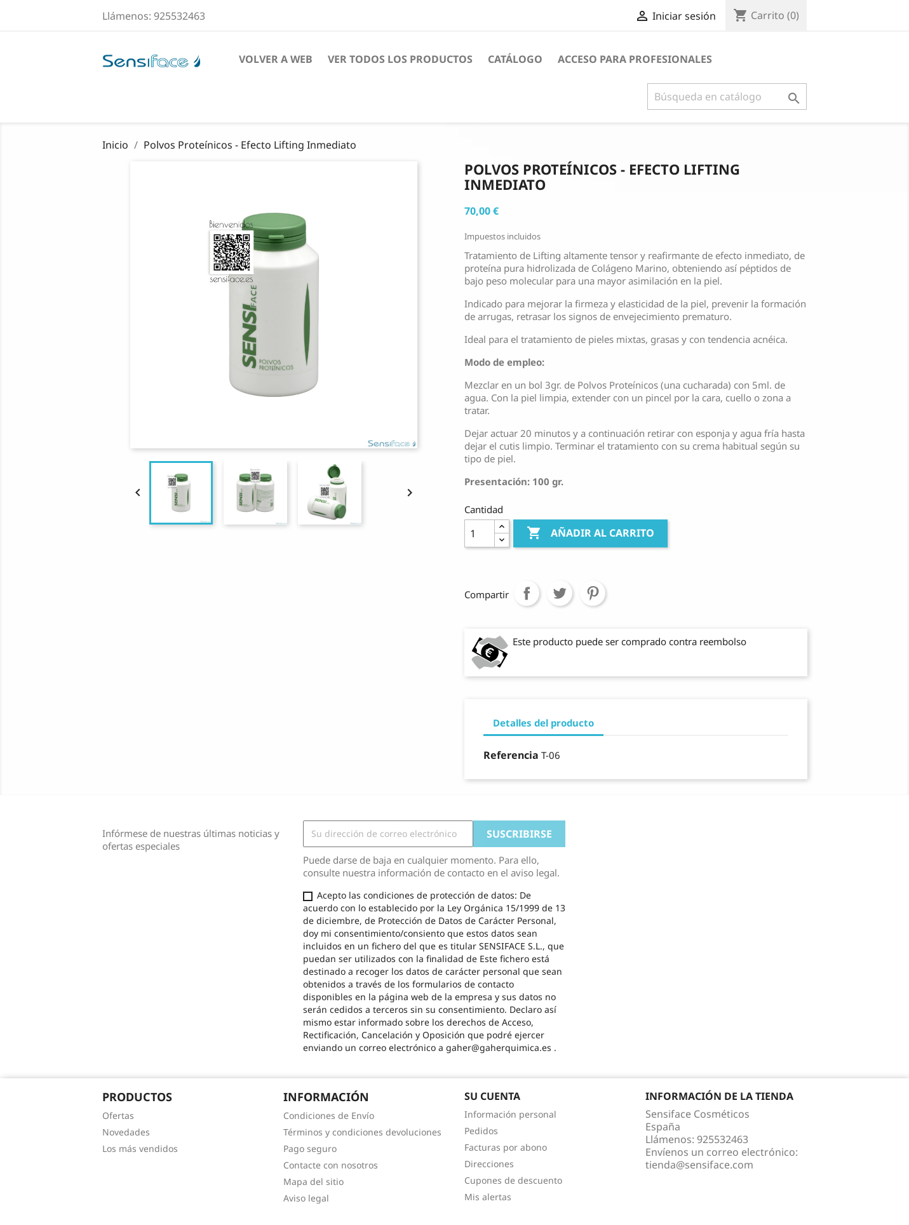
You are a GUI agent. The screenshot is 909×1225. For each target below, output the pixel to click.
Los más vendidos (140, 1148)
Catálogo (515, 59)
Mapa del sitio (313, 1181)
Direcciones (489, 1164)
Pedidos (481, 1131)
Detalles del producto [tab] (543, 722)
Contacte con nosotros (330, 1165)
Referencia (511, 755)
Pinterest (592, 593)
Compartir (526, 593)
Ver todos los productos (400, 59)
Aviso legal (306, 1198)
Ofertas (118, 1115)
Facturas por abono (505, 1147)
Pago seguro (310, 1148)
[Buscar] (727, 96)
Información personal (510, 1114)
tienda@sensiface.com (699, 1165)
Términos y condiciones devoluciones (362, 1132)
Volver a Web (276, 59)
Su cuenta (492, 1096)
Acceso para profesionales (635, 59)
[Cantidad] (479, 533)
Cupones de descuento (513, 1180)
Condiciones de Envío (328, 1115)
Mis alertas (487, 1197)
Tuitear (559, 593)
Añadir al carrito (590, 533)
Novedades (126, 1132)
